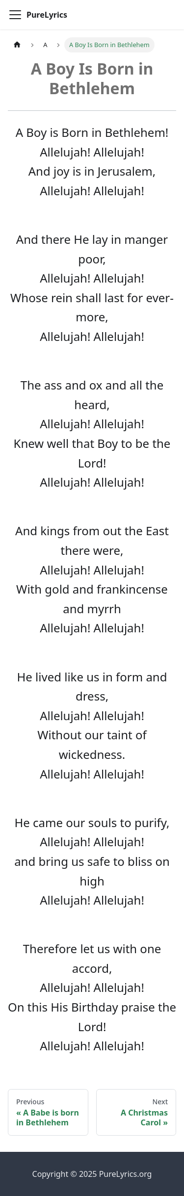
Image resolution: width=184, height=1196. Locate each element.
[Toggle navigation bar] (15, 14)
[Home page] (17, 44)
